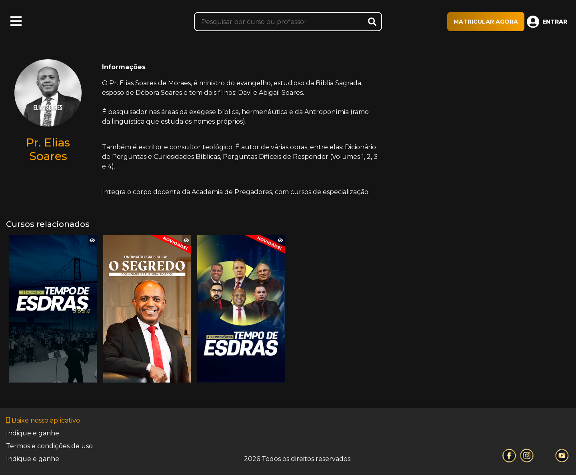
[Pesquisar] (288, 21)
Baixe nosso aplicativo (43, 420)
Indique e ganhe (32, 433)
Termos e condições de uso (49, 446)
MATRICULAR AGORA (486, 21)
